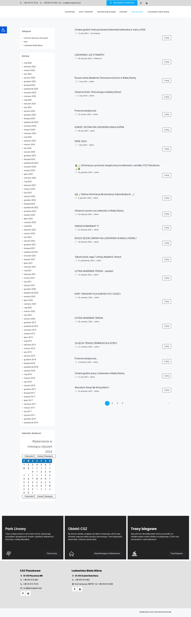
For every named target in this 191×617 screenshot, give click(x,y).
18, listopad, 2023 (85, 242)
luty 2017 (28, 411)
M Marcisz (98, 58)
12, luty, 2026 (83, 33)
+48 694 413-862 (82, 580)
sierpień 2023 (29, 170)
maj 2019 (28, 341)
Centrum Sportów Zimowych (36, 38)
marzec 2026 (29, 70)
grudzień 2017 (30, 389)
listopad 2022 (29, 204)
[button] (3, 29)
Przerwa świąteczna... (86, 358)
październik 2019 (31, 326)
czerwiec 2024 (30, 133)
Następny (50, 456)
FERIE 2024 (80, 141)
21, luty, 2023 (83, 377)
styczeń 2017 (29, 415)
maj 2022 (28, 226)
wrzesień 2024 (30, 126)
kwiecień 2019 (30, 345)
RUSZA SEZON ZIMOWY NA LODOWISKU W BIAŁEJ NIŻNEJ (105, 238)
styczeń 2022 (29, 241)
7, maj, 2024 (82, 82)
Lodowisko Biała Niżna (158, 12)
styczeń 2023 (29, 196)
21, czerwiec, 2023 (85, 347)
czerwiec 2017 (30, 404)
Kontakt (124, 12)
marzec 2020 (29, 311)
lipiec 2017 (28, 400)
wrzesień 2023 (30, 167)
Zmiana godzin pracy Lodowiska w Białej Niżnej (99, 373)
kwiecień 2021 (30, 274)
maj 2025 (28, 100)
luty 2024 (28, 148)
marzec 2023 (29, 189)
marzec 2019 (29, 348)
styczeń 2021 (29, 285)
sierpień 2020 (29, 296)
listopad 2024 (29, 118)
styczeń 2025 (29, 111)
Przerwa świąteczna (85, 110)
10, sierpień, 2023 (84, 275)
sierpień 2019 (29, 334)
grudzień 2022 (30, 200)
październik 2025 (31, 89)
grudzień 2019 (30, 322)
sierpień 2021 (29, 259)
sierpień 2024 (29, 130)
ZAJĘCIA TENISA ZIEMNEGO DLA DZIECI (96, 343)
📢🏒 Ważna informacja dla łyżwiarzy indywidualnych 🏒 (104, 194)
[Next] (168, 403)
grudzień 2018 (30, 359)
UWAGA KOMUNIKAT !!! (87, 226)
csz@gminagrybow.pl (32, 588)
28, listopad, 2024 (85, 58)
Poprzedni (28, 456)
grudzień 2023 (30, 156)
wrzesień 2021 (30, 256)
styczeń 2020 (29, 319)
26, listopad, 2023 (85, 214)
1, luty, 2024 (82, 145)
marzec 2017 (29, 408)
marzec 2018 (29, 378)
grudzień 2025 (30, 81)
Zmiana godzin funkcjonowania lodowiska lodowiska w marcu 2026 (110, 29)
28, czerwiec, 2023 (85, 322)
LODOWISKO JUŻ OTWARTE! (89, 54)
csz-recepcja (95, 33)
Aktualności (138, 12)
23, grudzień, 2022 (85, 391)
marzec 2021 (29, 278)
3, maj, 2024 (82, 96)
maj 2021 (28, 270)
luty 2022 (28, 237)
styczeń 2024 (29, 152)
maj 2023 (28, 182)
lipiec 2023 (28, 174)
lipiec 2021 (28, 263)
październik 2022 (31, 207)
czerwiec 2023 (30, 178)
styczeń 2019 (29, 356)
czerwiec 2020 (30, 304)
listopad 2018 (29, 363)
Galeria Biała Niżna (106, 12)
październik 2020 (31, 293)
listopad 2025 (29, 85)
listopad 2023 (29, 159)
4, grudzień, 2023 (84, 198)
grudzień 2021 (30, 245)
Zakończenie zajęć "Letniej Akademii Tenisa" (98, 256)
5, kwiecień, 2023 (84, 362)
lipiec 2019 (28, 337)
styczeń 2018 (29, 385)
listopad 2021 (29, 248)
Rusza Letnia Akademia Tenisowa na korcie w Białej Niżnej (105, 77)
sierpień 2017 (29, 397)
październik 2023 (31, 163)
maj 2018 (28, 374)
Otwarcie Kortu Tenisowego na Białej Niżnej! (98, 92)
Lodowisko (70, 12)
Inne (25, 42)
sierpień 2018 (29, 371)
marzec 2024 (29, 144)
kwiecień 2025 (30, 104)
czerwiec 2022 (30, 222)
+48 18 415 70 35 (30, 584)
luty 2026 (28, 74)
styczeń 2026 (29, 78)
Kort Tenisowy (86, 12)
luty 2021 (28, 282)
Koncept (168, 612)
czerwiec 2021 (30, 267)
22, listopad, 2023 (85, 230)
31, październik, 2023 (86, 261)
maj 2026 (28, 63)
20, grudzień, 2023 (85, 172)
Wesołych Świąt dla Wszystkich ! (92, 387)
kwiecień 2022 (30, 230)
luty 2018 (28, 382)
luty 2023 (28, 193)
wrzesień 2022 (30, 211)
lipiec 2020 (28, 300)
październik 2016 (31, 423)
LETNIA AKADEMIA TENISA (89, 318)
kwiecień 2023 (30, 185)
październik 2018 (31, 367)
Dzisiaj (39, 456)
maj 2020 (28, 308)
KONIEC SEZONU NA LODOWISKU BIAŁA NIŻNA (99, 127)
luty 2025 (28, 107)
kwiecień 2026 (30, 67)
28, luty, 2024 (83, 131)
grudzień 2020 (30, 289)
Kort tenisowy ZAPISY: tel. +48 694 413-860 (94, 584)
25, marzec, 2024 (84, 114)
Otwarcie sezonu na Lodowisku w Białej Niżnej (99, 210)
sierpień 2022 (29, 215)
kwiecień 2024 (30, 141)
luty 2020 (28, 315)
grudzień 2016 (30, 419)
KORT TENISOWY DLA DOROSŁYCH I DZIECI (98, 293)
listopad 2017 (29, 393)
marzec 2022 (29, 233)
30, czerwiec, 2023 (85, 298)
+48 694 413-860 (30, 580)
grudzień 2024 (30, 115)
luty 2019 (28, 352)
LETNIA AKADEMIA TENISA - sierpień (94, 271)
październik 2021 (31, 252)
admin (91, 82)
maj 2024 (28, 137)
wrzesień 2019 (30, 330)
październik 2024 (31, 122)
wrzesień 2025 (30, 93)
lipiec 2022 (28, 219)
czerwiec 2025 (30, 96)
